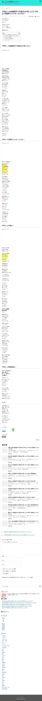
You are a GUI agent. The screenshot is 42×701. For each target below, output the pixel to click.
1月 (3, 621)
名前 (3, 556)
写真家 (3, 652)
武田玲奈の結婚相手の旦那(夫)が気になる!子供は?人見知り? (22, 497)
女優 (3, 658)
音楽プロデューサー (6, 687)
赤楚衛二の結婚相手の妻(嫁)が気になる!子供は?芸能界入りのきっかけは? (17, 606)
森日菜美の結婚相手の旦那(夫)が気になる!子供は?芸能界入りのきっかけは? (17, 601)
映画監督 (4, 667)
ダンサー (4, 644)
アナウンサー (4, 639)
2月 (3, 620)
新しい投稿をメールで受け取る (9, 571)
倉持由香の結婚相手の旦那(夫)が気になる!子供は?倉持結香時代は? (23, 505)
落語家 (3, 680)
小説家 (3, 663)
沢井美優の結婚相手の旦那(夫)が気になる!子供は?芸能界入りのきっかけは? (17, 535)
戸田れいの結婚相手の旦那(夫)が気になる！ (11, 34)
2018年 (3, 629)
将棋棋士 (4, 662)
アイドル (38, 16)
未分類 (3, 668)
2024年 (3, 624)
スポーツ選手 (4, 640)
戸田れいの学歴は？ (8, 37)
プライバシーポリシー (21, 697)
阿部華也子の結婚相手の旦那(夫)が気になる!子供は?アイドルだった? (16, 532)
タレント (4, 642)
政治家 (3, 665)
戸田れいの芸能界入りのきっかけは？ (12, 36)
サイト (3, 564)
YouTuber (4, 635)
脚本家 (3, 677)
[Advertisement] (21, 59)
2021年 (3, 626)
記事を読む (10, 453)
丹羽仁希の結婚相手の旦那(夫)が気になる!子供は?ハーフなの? (14, 607)
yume (38, 439)
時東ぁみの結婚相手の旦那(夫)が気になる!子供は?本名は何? (22, 481)
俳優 (3, 650)
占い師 (3, 655)
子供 (3, 660)
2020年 (3, 627)
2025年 (3, 623)
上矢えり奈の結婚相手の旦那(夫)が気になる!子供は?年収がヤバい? (23, 521)
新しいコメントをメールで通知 (9, 568)
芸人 (3, 678)
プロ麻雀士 (4, 647)
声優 (3, 657)
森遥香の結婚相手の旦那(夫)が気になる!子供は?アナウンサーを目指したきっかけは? (19, 602)
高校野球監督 (4, 688)
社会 (3, 675)
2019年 (3, 628)
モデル (3, 649)
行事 (3, 682)
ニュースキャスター (6, 645)
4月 (3, 619)
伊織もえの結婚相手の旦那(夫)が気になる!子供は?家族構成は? (22, 473)
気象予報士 (4, 672)
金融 (3, 683)
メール (3, 560)
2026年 (3, 617)
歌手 (3, 670)
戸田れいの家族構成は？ (9, 38)
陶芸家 (3, 685)
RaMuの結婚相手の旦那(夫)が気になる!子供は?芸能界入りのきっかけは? (16, 604)
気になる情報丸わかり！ (11, 2)
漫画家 (3, 673)
